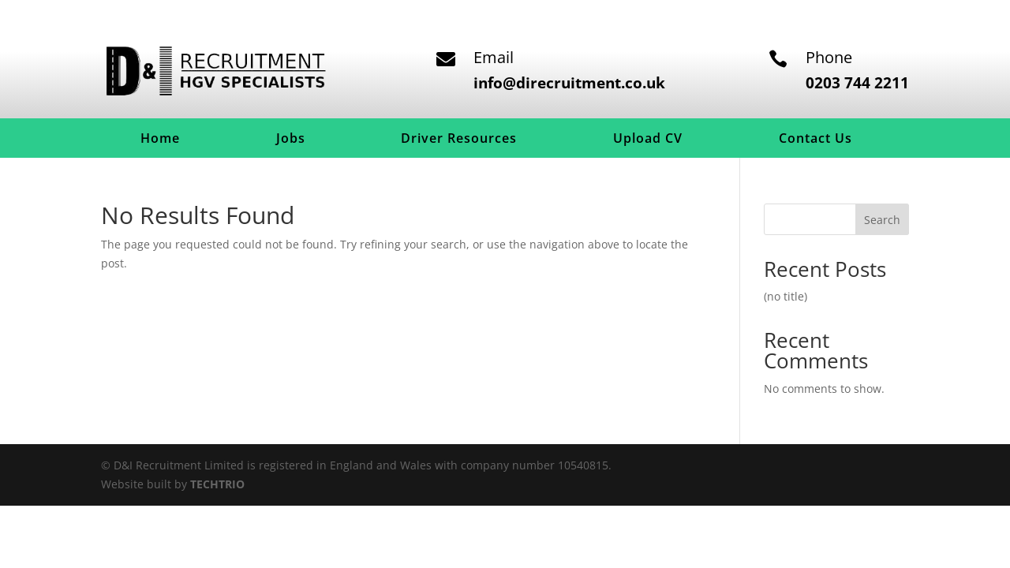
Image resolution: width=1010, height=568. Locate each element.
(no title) (785, 296)
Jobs (290, 140)
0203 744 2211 (857, 82)
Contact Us (815, 140)
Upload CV (648, 140)
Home (160, 140)
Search (882, 219)
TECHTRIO (217, 483)
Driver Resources (459, 140)
